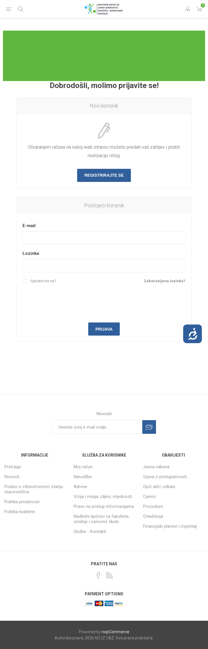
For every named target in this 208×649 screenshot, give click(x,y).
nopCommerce (115, 631)
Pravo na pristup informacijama (104, 506)
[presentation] (104, 302)
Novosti (11, 476)
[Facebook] (98, 575)
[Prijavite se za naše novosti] (97, 427)
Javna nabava (156, 466)
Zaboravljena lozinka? (165, 281)
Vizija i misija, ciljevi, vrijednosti (103, 496)
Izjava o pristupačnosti (165, 476)
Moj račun (83, 466)
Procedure (153, 506)
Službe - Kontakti (90, 531)
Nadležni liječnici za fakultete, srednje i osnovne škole (101, 519)
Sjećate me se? (43, 281)
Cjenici (149, 496)
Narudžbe (83, 476)
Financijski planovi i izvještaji (170, 526)
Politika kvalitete (19, 511)
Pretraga (12, 466)
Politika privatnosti (21, 501)
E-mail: (29, 225)
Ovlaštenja (153, 516)
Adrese (80, 486)
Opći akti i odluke (159, 486)
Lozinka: (31, 253)
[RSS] (109, 575)
